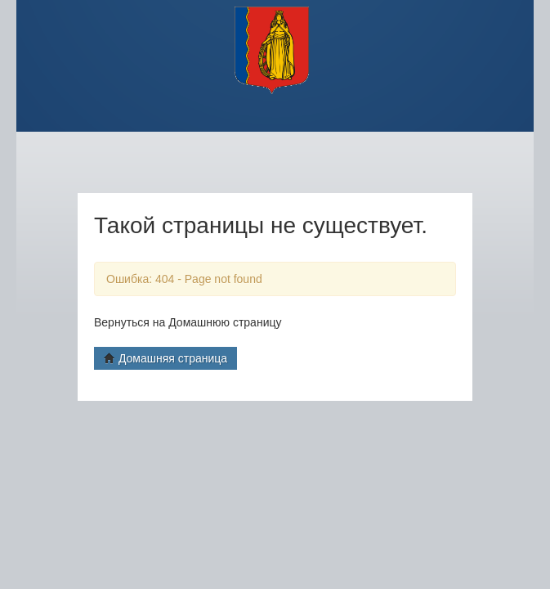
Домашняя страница (165, 358)
